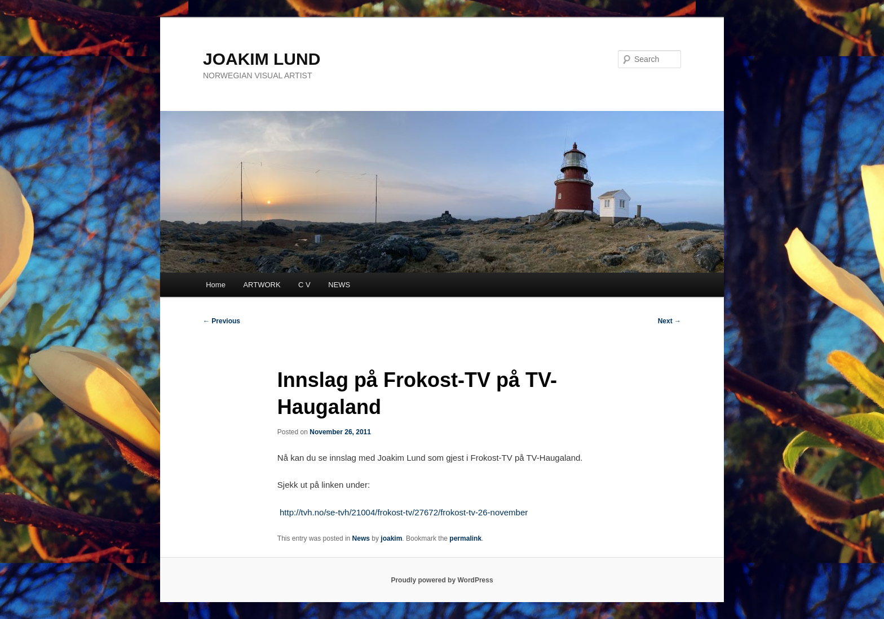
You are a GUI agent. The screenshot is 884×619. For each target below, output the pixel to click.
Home (216, 284)
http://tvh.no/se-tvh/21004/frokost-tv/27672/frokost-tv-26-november (404, 512)
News (361, 538)
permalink (465, 538)
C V (304, 284)
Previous (221, 321)
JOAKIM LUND (261, 59)
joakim (391, 538)
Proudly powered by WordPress (442, 580)
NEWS (339, 284)
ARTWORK (261, 284)
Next (669, 321)
